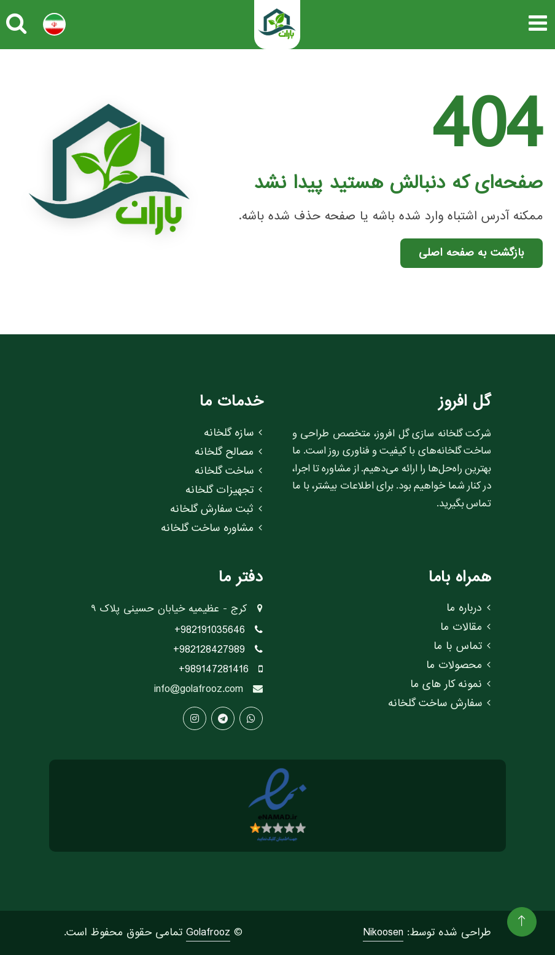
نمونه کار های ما (450, 685)
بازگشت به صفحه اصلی (471, 253)
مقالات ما (465, 627)
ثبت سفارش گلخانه (216, 509)
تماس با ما (462, 646)
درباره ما (468, 608)
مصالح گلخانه (228, 452)
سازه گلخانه (233, 433)
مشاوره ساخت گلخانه (211, 528)
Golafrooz (208, 932)
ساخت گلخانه (228, 471)
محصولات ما (458, 666)
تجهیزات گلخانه (223, 490)
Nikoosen (383, 932)
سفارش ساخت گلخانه (439, 704)
